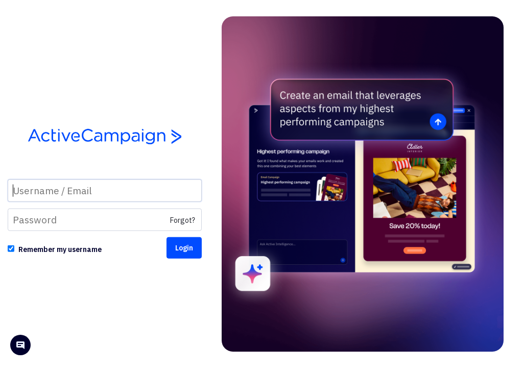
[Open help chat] (20, 346)
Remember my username (60, 249)
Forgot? (182, 220)
